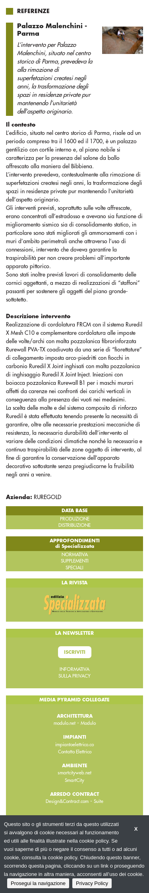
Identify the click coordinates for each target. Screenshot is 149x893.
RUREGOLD (47, 497)
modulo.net (64, 723)
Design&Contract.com (67, 801)
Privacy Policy (92, 883)
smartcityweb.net (74, 772)
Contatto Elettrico (74, 751)
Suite (98, 801)
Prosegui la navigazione (38, 883)
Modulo (88, 723)
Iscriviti (74, 652)
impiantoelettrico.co (74, 744)
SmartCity (74, 780)
